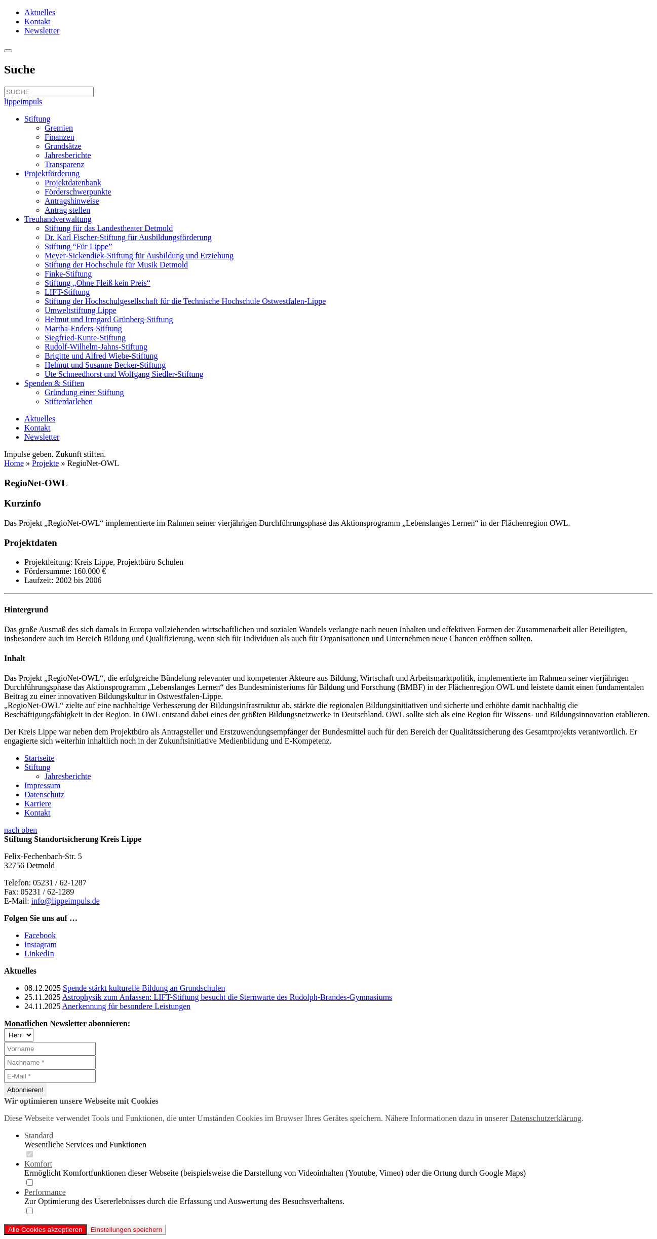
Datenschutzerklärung (545, 1118)
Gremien (59, 128)
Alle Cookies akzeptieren (45, 1229)
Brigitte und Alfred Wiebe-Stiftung (101, 356)
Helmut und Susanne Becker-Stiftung (105, 365)
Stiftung (37, 118)
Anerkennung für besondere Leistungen (126, 1006)
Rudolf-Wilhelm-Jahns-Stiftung (96, 346)
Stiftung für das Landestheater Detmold (109, 228)
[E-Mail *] (50, 1076)
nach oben (20, 830)
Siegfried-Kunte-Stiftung (85, 337)
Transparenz (65, 164)
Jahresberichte (68, 155)
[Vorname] (50, 1049)
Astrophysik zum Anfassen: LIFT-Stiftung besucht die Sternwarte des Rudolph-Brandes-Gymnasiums (227, 997)
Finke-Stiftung (68, 273)
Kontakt (37, 21)
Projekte (45, 463)
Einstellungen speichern (127, 1229)
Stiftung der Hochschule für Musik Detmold (116, 264)
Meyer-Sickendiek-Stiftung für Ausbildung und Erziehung (139, 255)
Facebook (40, 935)
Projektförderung (52, 173)
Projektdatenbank (73, 182)
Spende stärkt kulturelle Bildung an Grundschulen (144, 988)
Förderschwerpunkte (78, 191)
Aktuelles (39, 12)
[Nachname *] (50, 1062)
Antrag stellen (67, 210)
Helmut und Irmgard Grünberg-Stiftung (109, 319)
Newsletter (41, 30)
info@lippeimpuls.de (65, 901)
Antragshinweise (72, 201)
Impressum (42, 785)
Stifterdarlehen (69, 401)
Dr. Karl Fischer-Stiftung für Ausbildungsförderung (128, 237)
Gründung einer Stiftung (84, 392)
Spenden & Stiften (54, 383)
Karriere (37, 803)
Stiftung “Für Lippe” (78, 246)
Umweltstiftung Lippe (81, 310)
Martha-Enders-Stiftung (83, 328)
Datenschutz (44, 794)
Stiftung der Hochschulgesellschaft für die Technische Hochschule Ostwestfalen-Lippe (185, 301)
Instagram (40, 944)
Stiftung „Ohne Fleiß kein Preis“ (97, 283)
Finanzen (59, 137)
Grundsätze (63, 146)
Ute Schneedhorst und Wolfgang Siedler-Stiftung (124, 374)
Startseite (39, 758)
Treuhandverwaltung (58, 219)
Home (14, 463)
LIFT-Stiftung (67, 292)
